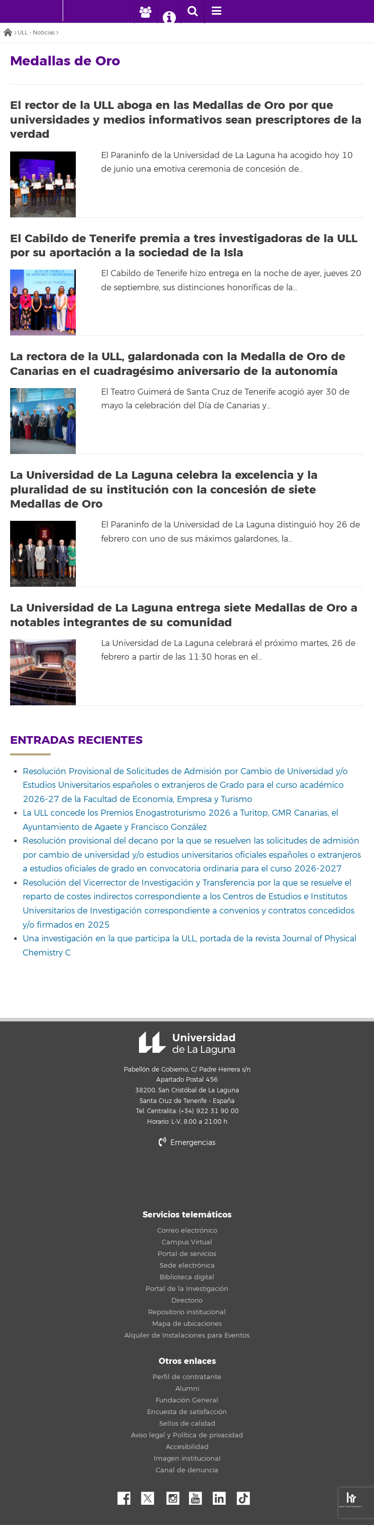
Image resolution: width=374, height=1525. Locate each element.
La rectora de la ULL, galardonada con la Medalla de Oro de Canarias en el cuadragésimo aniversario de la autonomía (177, 364)
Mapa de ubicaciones (187, 1324)
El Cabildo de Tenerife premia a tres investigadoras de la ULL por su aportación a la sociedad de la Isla (183, 246)
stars (187, 1177)
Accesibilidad (187, 1447)
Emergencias (187, 1142)
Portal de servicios (187, 1254)
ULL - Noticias (36, 32)
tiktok (246, 1495)
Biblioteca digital (187, 1277)
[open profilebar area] (145, 11)
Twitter (151, 1495)
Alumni (187, 1389)
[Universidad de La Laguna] (78, 10)
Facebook (127, 1495)
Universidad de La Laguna (187, 1043)
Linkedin (222, 1495)
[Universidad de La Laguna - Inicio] (53, 10)
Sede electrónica (187, 1266)
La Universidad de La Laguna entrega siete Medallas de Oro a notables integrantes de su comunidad (183, 615)
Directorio (187, 1301)
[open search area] (192, 11)
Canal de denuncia (187, 1470)
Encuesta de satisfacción (187, 1412)
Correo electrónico (187, 1231)
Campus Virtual (187, 1242)
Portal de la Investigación (187, 1289)
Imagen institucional (187, 1459)
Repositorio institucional (187, 1312)
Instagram (175, 1495)
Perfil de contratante (187, 1377)
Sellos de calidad (187, 1424)
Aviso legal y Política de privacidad (187, 1435)
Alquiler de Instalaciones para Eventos (187, 1335)
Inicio (7, 33)
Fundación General (187, 1400)
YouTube (199, 1495)
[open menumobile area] (216, 11)
